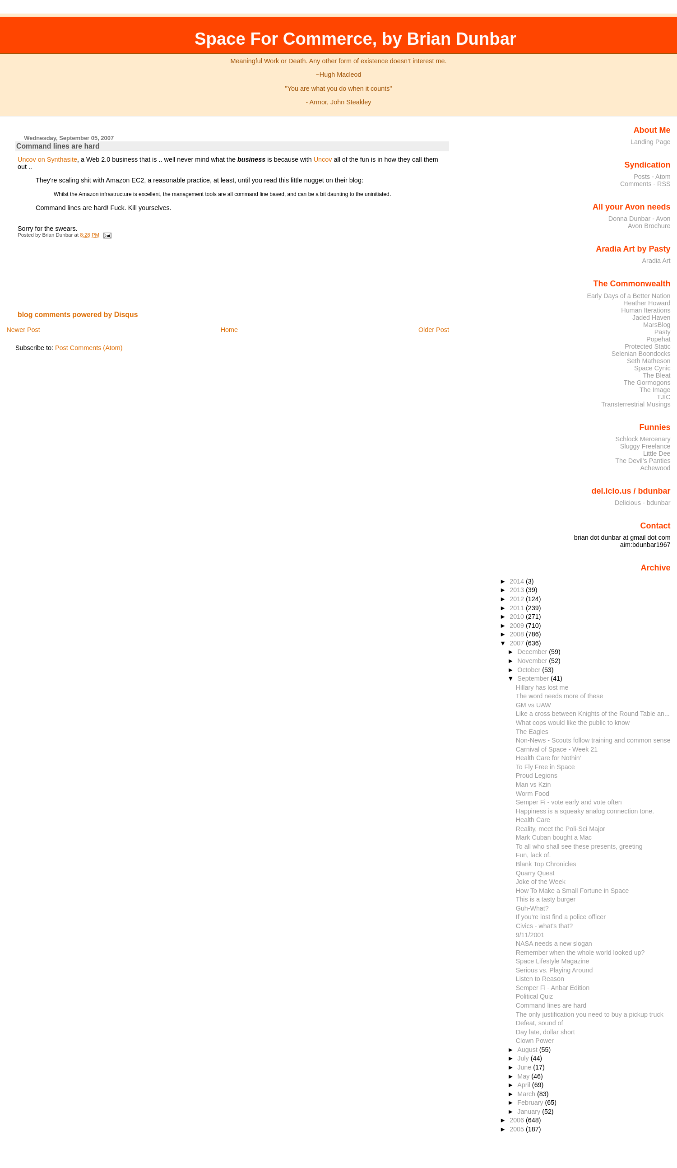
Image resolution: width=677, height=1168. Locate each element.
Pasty (662, 332)
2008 (518, 634)
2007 (518, 643)
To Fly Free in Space (545, 767)
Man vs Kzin (533, 784)
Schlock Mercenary (643, 439)
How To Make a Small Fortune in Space (572, 890)
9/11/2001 (530, 935)
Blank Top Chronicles (546, 864)
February (531, 1102)
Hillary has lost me (542, 687)
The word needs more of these (559, 696)
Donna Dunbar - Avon (639, 218)
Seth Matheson (649, 360)
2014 (518, 581)
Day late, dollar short (545, 1032)
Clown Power (535, 1040)
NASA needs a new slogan (554, 943)
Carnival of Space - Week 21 (557, 749)
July (523, 1058)
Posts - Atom (652, 176)
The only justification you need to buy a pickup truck (589, 1014)
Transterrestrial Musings (635, 404)
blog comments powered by (78, 314)
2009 (518, 625)
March (527, 1094)
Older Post (433, 329)
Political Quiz (534, 996)
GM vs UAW (533, 705)
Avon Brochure (649, 225)
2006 (518, 1120)
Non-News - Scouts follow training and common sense (593, 740)
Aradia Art (656, 260)
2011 (518, 608)
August (528, 1049)
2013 (518, 589)
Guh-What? (532, 908)
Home (229, 329)
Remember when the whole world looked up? (580, 952)
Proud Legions (536, 775)
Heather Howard (647, 303)
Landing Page (651, 141)
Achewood (655, 468)
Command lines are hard (58, 146)
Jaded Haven (651, 317)
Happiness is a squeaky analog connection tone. (585, 811)
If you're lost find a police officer (561, 916)
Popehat (658, 339)
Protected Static (647, 346)
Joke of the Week (541, 881)
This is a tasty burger (546, 899)
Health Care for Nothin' (548, 758)
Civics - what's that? (544, 926)
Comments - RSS (645, 183)
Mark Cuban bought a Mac (554, 837)
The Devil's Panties (642, 460)
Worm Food (532, 793)
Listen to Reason (540, 978)
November (533, 660)
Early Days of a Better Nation (628, 295)
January (529, 1111)
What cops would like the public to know (573, 722)
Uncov (323, 159)
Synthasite (62, 159)
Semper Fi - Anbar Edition (553, 987)
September (534, 678)
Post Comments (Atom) (89, 347)
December (533, 651)
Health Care (533, 819)
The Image (655, 389)
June (525, 1067)
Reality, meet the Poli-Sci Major (560, 828)
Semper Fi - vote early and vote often (569, 802)
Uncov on (31, 159)
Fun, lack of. (533, 855)
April (524, 1085)
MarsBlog (657, 324)
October (529, 669)
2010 (518, 616)
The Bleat (656, 375)
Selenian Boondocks (641, 353)
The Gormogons (647, 382)
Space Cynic (652, 368)
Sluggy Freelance (645, 446)
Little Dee (657, 453)
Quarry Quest (535, 873)
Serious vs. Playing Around (554, 970)
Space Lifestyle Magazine (552, 961)
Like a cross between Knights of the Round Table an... (593, 713)
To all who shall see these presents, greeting (579, 846)
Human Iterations (645, 310)
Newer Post (23, 329)
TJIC (663, 397)
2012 (518, 599)
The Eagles (532, 731)
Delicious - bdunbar (643, 502)
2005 (518, 1129)
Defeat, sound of (539, 1023)
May (524, 1076)
